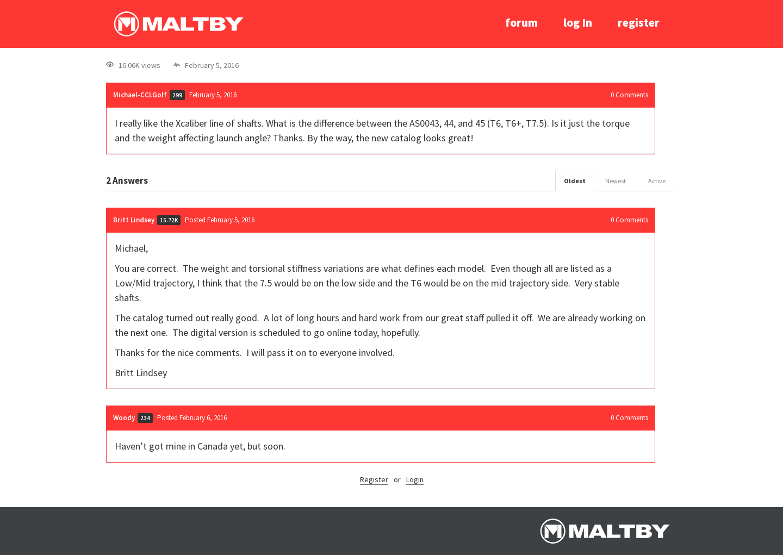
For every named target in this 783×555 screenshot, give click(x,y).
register (639, 22)
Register (374, 479)
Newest (615, 181)
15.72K (169, 220)
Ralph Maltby (178, 24)
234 (145, 418)
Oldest (575, 181)
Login (415, 479)
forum (521, 22)
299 (177, 95)
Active (657, 181)
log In (577, 22)
